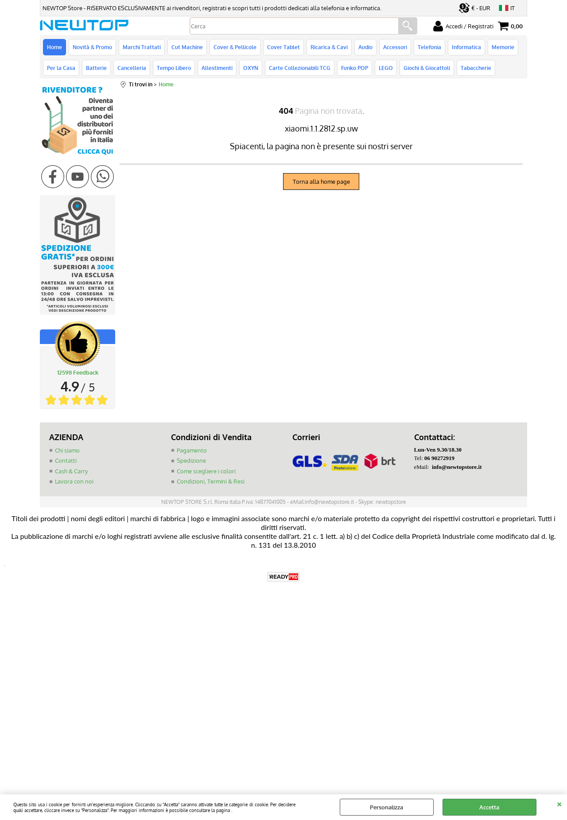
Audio (365, 46)
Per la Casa (61, 67)
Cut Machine (187, 46)
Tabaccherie (476, 67)
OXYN (250, 67)
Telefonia (429, 46)
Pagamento (192, 450)
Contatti (66, 460)
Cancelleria (131, 67)
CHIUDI (559, 803)
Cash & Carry (71, 471)
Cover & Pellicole (235, 46)
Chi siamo (67, 450)
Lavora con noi (74, 481)
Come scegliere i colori (206, 471)
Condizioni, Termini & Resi (211, 481)
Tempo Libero (174, 67)
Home (54, 46)
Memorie (503, 46)
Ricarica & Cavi (329, 46)
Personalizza (386, 807)
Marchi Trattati (142, 46)
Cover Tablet (283, 46)
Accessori (395, 46)
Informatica (466, 46)
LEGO (386, 67)
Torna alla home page (321, 181)
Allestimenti (217, 67)
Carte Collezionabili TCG (299, 67)
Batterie (96, 67)
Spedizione (191, 460)
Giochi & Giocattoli (427, 67)
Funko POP (354, 67)
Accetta (489, 807)
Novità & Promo (92, 46)
